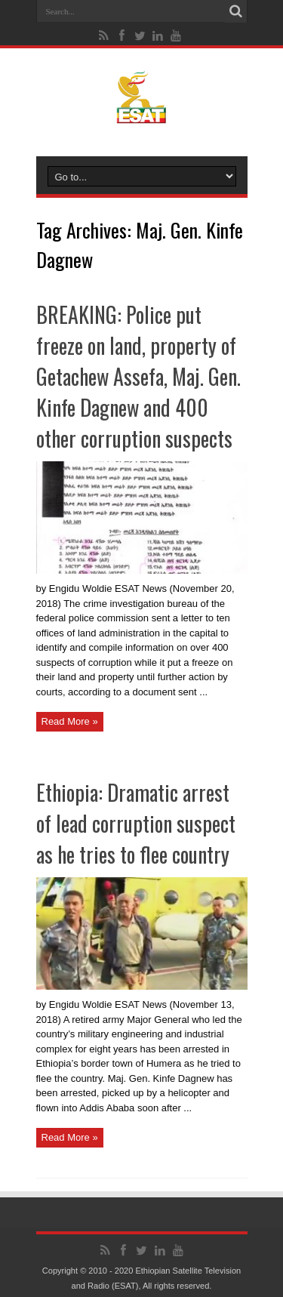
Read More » (70, 721)
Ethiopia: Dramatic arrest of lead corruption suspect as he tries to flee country (135, 823)
